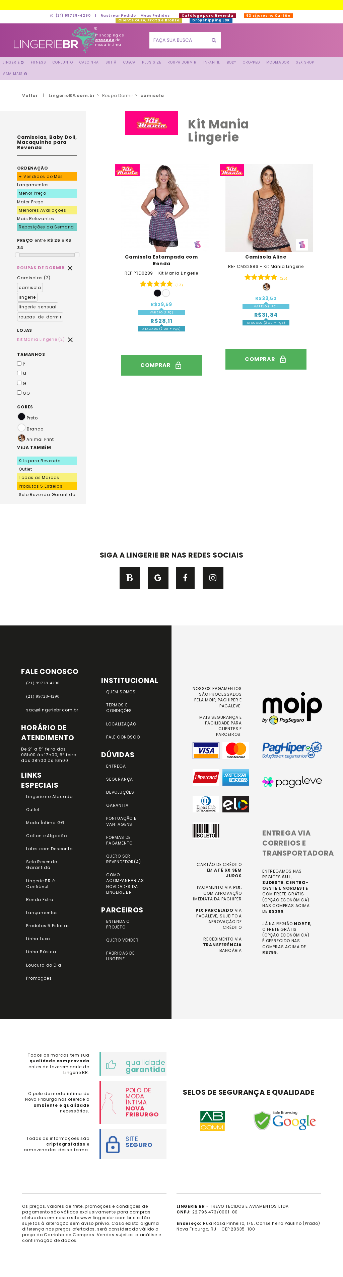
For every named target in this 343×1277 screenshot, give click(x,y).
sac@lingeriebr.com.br (52, 710)
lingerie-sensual (38, 307)
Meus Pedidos (155, 15)
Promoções (39, 978)
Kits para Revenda (40, 461)
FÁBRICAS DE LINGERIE (120, 956)
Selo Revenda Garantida (47, 494)
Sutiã (111, 62)
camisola (30, 287)
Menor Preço (32, 193)
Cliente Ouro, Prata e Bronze (148, 20)
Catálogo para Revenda (207, 15)
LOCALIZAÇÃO (121, 724)
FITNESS (38, 62)
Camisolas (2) (33, 278)
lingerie (27, 297)
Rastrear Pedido (118, 15)
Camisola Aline (266, 257)
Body (231, 62)
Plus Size (151, 62)
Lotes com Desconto (49, 849)
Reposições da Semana (46, 227)
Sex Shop (305, 62)
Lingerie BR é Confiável (40, 883)
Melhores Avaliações (42, 210)
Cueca (129, 62)
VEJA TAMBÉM (34, 447)
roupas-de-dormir (40, 317)
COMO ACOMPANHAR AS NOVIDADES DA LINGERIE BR (125, 883)
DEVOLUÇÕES (120, 792)
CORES (25, 407)
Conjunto (63, 62)
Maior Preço (30, 202)
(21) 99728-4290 (70, 15)
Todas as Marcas (39, 477)
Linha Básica (41, 952)
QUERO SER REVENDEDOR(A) (123, 859)
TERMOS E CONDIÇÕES (119, 707)
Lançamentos (33, 185)
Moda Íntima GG (45, 822)
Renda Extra (40, 899)
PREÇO (25, 240)
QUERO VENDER (122, 940)
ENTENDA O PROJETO (118, 924)
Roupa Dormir (182, 62)
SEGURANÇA (119, 779)
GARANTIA (117, 805)
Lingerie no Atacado (49, 796)
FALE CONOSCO (123, 737)
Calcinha (88, 62)
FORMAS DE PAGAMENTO (119, 840)
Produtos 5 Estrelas (40, 486)
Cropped (251, 62)
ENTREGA (116, 766)
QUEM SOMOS (121, 692)
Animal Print (40, 439)
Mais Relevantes (35, 218)
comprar (161, 365)
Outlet (25, 469)
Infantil (211, 62)
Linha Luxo (38, 939)
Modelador (277, 62)
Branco (30, 429)
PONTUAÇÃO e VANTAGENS (121, 821)
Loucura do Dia (43, 965)
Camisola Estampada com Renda (161, 260)
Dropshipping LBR (210, 20)
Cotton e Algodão (46, 836)
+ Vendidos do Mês (41, 176)
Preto (27, 418)
